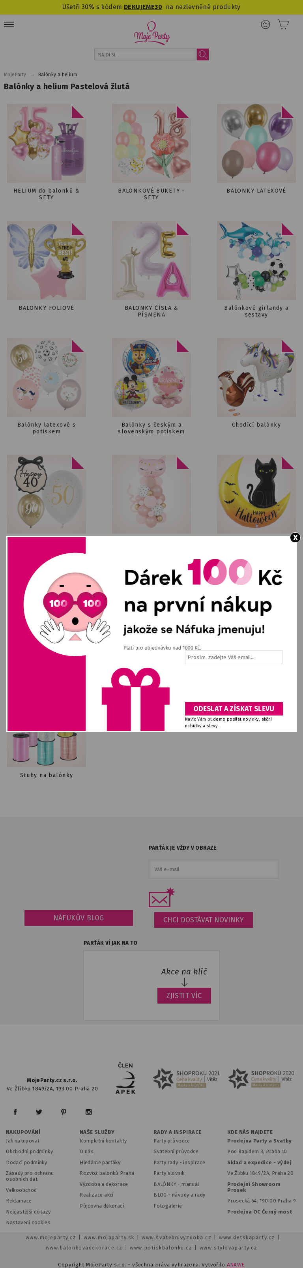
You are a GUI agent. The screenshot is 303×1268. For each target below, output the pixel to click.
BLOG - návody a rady (179, 1195)
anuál (192, 1184)
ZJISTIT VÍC (184, 995)
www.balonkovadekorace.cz (84, 1248)
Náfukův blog (78, 918)
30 (158, 7)
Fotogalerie (167, 1206)
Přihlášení (265, 24)
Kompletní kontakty (103, 1141)
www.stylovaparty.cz (228, 1248)
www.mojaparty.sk (109, 1237)
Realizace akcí (97, 1195)
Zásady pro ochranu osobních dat (30, 1176)
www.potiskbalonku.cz (161, 1248)
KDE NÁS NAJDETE (250, 1132)
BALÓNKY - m (169, 1184)
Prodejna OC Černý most (259, 1212)
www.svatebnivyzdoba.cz (176, 1237)
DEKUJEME (139, 7)
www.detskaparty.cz (247, 1237)
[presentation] (233, 686)
